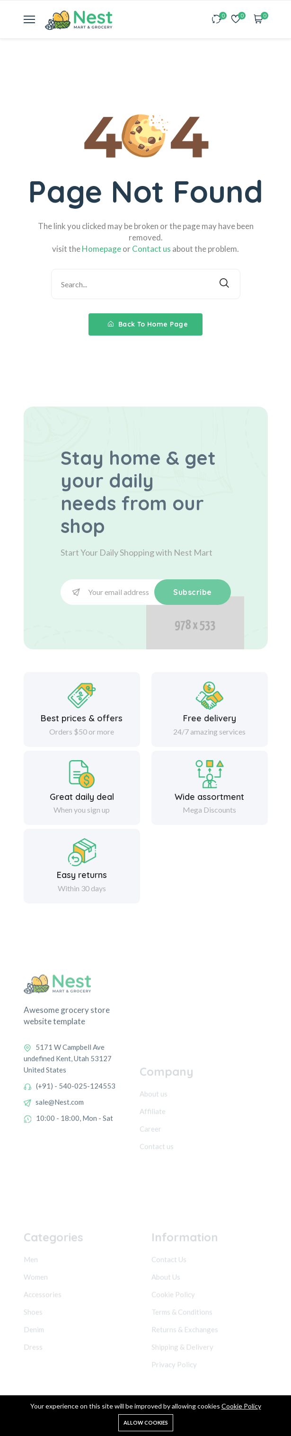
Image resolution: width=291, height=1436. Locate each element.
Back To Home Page (148, 324)
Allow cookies (145, 1422)
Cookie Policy (241, 1406)
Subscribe (192, 592)
